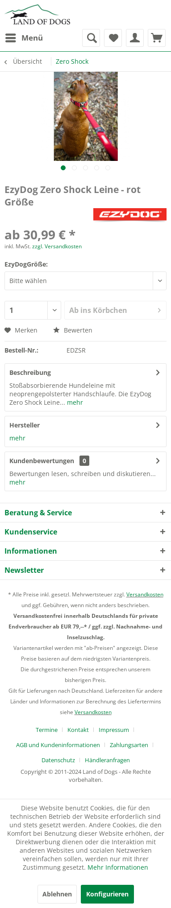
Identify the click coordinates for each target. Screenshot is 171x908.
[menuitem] (23, 38)
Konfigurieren (107, 894)
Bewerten (72, 330)
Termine (47, 730)
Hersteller (24, 425)
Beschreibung (30, 372)
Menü (24, 37)
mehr (74, 402)
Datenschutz (58, 760)
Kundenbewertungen (41, 460)
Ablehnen (57, 894)
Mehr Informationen (118, 867)
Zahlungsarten (129, 745)
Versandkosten (144, 594)
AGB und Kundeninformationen (58, 745)
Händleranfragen (107, 760)
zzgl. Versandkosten (57, 246)
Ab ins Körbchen (115, 309)
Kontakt (78, 730)
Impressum (114, 730)
